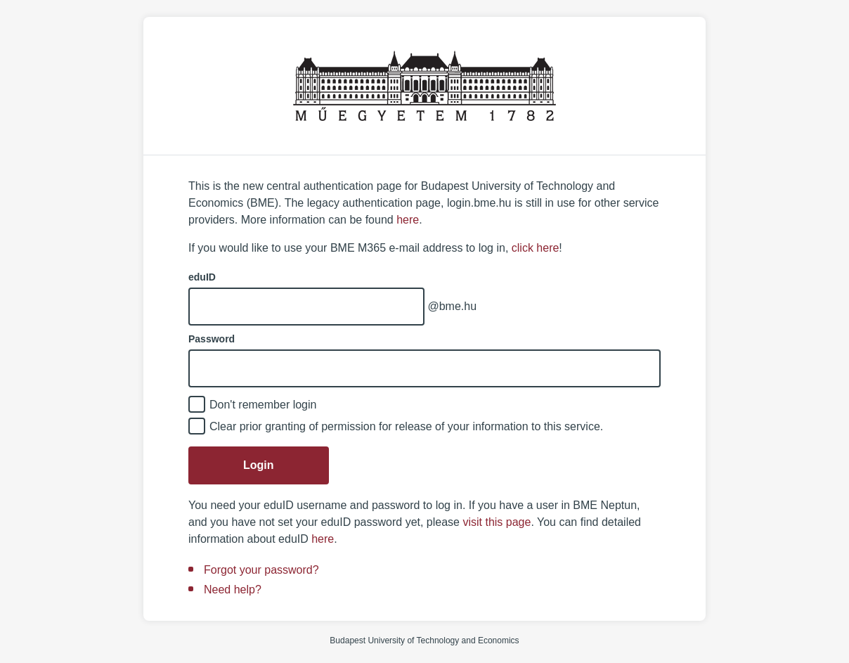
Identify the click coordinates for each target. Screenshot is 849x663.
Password (211, 339)
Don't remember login (262, 405)
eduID (202, 277)
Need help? (232, 590)
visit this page (496, 522)
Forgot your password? (261, 570)
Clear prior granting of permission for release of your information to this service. (406, 426)
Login (258, 465)
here (407, 220)
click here (535, 248)
